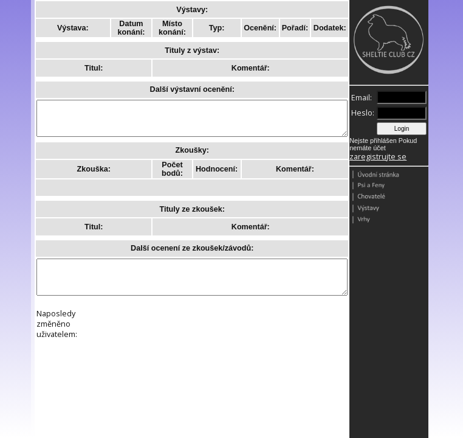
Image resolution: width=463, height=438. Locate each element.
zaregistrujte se (377, 156)
